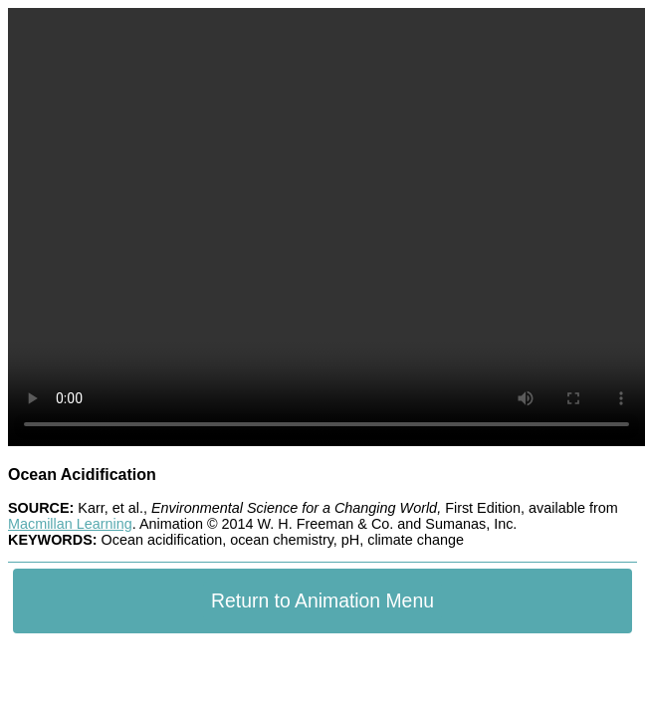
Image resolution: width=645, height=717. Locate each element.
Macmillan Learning (70, 524)
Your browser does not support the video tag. (326, 227)
